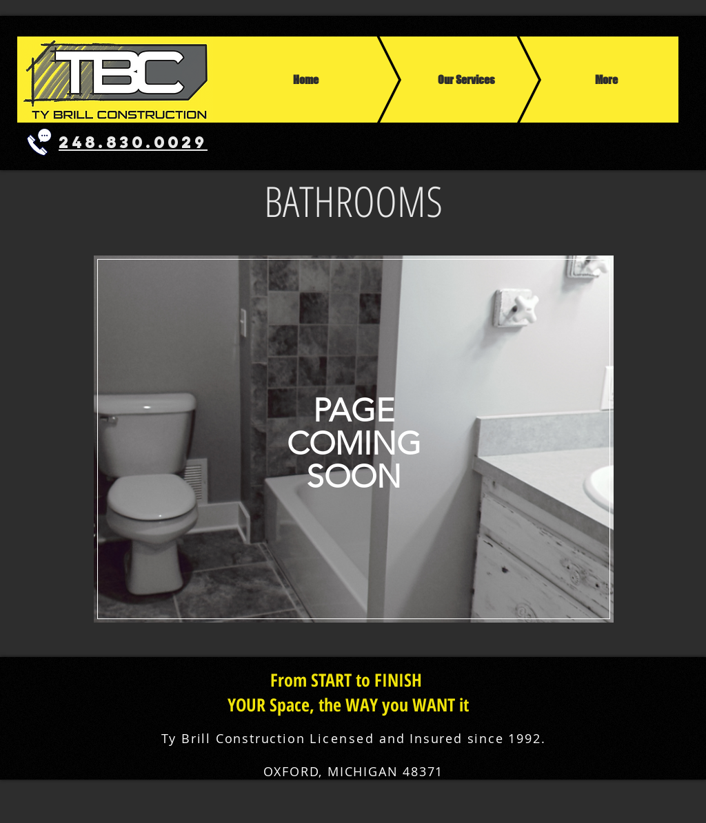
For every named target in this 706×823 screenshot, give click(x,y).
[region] (353, 439)
